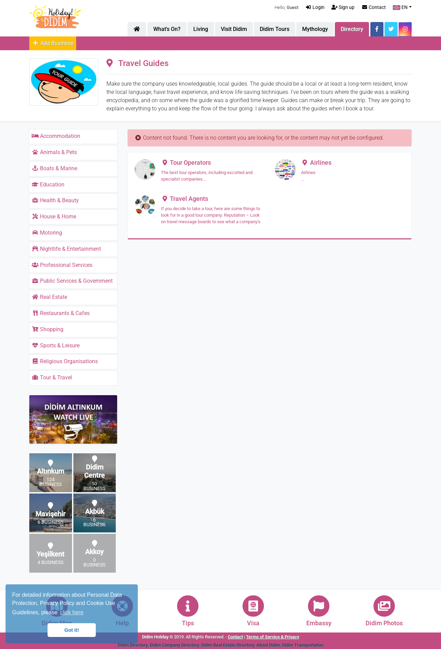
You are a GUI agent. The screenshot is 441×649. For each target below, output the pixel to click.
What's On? (167, 29)
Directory (352, 29)
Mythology (315, 29)
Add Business (52, 43)
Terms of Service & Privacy (272, 636)
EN (400, 7)
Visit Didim (234, 29)
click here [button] (71, 612)
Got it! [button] (71, 630)
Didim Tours (274, 29)
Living (200, 29)
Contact (373, 7)
